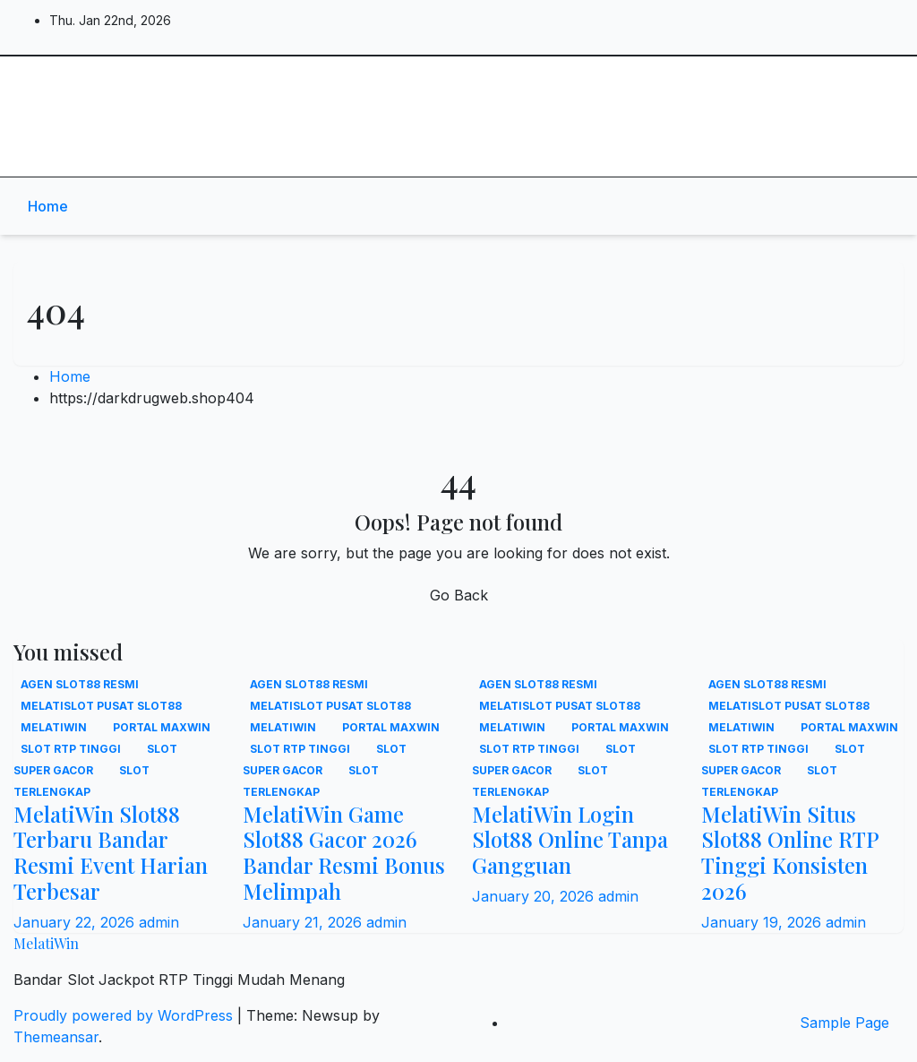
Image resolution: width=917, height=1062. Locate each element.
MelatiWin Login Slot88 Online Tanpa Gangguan (570, 839)
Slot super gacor (95, 759)
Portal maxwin (161, 727)
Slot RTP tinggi (72, 748)
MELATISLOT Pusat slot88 (101, 705)
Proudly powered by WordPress (125, 1015)
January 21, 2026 (304, 922)
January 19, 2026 (763, 922)
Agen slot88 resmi (80, 684)
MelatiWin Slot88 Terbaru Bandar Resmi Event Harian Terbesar (110, 852)
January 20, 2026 (535, 896)
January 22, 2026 (76, 922)
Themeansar (56, 1037)
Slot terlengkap (81, 781)
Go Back (459, 595)
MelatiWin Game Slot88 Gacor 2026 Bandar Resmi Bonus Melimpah (344, 852)
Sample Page (844, 1023)
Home (48, 206)
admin (159, 922)
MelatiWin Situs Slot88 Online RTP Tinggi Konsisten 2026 (789, 852)
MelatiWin (88, 80)
